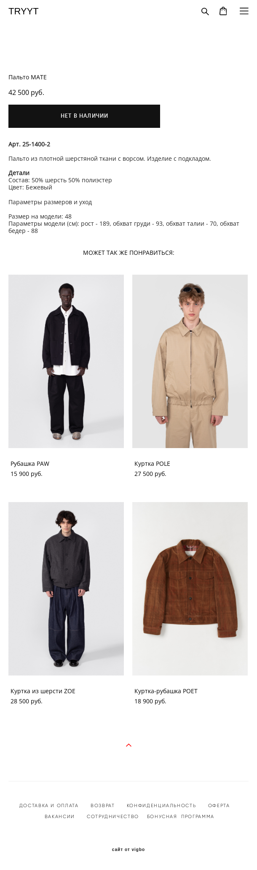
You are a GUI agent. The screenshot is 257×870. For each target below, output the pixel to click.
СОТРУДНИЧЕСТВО (112, 816)
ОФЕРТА (219, 805)
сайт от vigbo (128, 850)
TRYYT (23, 11)
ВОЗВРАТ (103, 805)
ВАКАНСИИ (60, 816)
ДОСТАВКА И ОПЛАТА (49, 805)
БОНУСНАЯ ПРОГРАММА (180, 816)
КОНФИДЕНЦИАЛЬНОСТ (160, 805)
